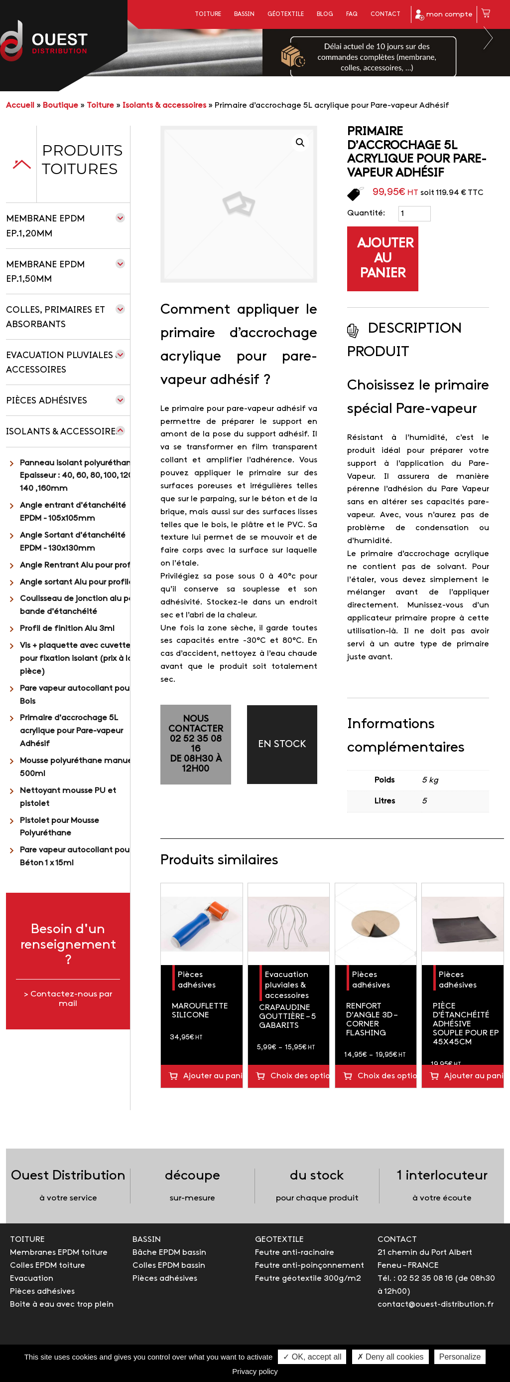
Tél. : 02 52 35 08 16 (415, 1278)
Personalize (460, 1357)
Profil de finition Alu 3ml (67, 628)
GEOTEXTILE (279, 1239)
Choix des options (300, 1076)
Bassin (244, 14)
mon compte (444, 14)
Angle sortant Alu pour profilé (76, 582)
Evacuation (31, 1278)
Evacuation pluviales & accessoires (287, 985)
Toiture (208, 14)
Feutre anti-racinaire (294, 1252)
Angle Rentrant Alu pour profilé (80, 565)
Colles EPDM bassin (168, 1265)
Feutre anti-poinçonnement (309, 1265)
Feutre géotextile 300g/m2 (308, 1278)
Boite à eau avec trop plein (62, 1304)
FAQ (352, 14)
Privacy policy (255, 1371)
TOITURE (27, 1239)
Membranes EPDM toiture (59, 1252)
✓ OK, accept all (312, 1357)
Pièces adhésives (46, 401)
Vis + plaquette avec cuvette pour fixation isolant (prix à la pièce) (76, 658)
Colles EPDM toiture (47, 1265)
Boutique (60, 105)
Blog (325, 14)
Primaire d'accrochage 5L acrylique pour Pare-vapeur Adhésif (71, 731)
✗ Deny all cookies (390, 1357)
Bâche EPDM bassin (169, 1252)
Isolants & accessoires (164, 105)
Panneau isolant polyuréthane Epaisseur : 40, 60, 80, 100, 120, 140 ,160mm (78, 476)
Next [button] (489, 37)
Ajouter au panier (385, 259)
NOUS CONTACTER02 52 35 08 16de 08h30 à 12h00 (195, 744)
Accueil (20, 105)
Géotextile (285, 14)
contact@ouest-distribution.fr (436, 1304)
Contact (385, 14)
